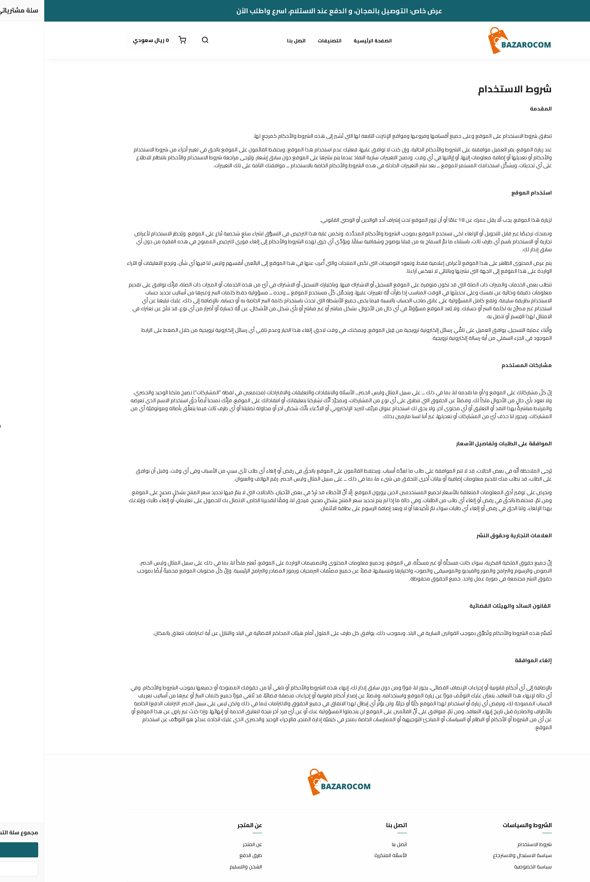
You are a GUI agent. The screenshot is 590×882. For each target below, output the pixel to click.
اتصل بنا (252, 40)
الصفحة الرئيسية (328, 40)
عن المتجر (208, 844)
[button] (160, 40)
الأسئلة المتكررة (346, 855)
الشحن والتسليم (201, 867)
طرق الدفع (206, 855)
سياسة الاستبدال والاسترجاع (478, 855)
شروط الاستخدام (490, 844)
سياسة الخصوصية (489, 867)
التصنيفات (285, 40)
